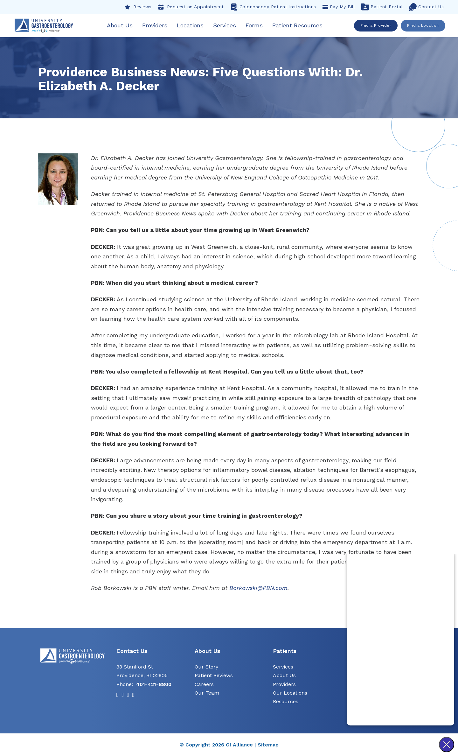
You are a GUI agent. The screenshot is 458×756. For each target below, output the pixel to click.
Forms (254, 25)
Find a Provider (376, 25)
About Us (120, 25)
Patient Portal (382, 7)
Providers (155, 25)
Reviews (138, 7)
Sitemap (268, 745)
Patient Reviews (214, 676)
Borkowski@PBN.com (258, 588)
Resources (285, 702)
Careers (204, 684)
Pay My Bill (339, 7)
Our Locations (290, 693)
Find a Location (423, 25)
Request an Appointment (191, 7)
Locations (190, 25)
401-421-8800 (153, 684)
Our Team (207, 693)
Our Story (206, 667)
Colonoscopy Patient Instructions (273, 7)
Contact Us (426, 7)
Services (225, 25)
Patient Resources (298, 25)
